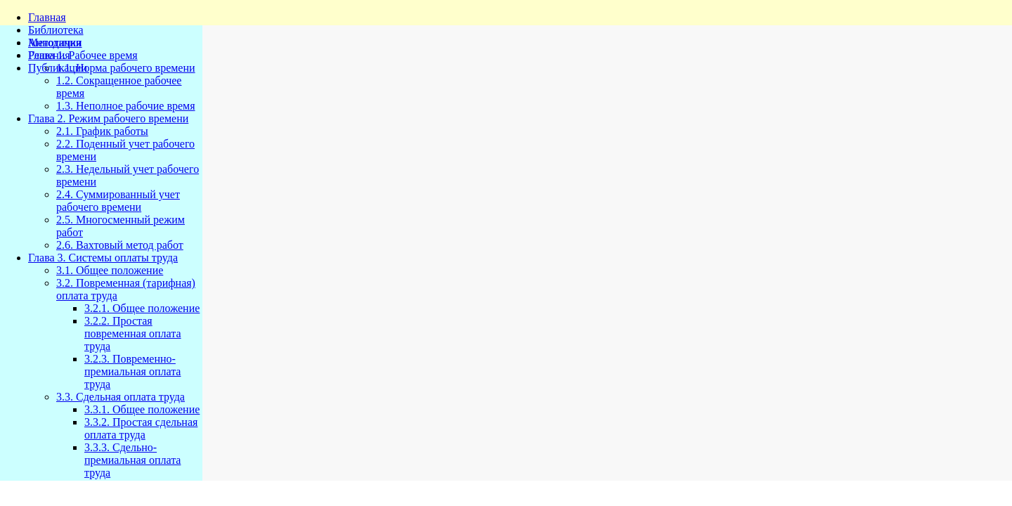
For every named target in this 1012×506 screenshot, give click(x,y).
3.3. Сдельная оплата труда (120, 397)
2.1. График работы (102, 131)
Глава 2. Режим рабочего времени (108, 118)
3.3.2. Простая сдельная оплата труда (140, 428)
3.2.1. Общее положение (142, 308)
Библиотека (56, 30)
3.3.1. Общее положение (142, 409)
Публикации (57, 68)
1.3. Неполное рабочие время (125, 106)
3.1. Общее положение (109, 270)
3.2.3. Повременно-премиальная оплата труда (132, 371)
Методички (55, 42)
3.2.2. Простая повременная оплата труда (132, 333)
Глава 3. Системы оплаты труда (103, 258)
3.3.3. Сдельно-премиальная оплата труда (132, 460)
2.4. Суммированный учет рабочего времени (118, 200)
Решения (49, 55)
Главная (47, 17)
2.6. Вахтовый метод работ (119, 245)
